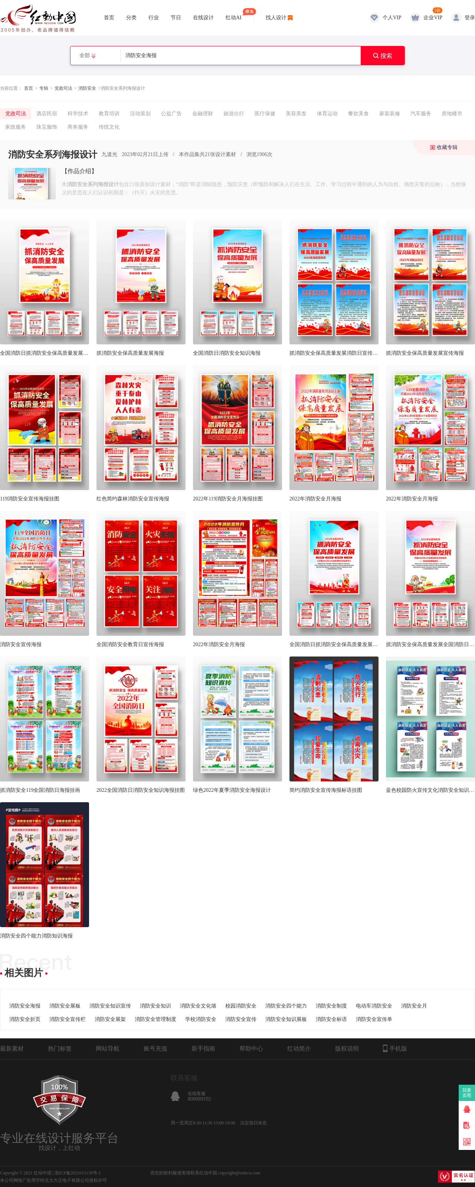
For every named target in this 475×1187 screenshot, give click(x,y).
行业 (153, 17)
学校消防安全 (200, 1019)
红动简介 (299, 1048)
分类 (131, 17)
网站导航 (107, 1048)
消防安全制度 (331, 1006)
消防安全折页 (24, 1019)
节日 (176, 17)
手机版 (395, 1048)
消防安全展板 (65, 1006)
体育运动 (327, 113)
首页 (109, 17)
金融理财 (202, 113)
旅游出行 (233, 113)
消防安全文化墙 (198, 1006)
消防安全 (87, 88)
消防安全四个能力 (286, 1006)
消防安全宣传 (240, 1019)
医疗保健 (265, 113)
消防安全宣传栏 (67, 1019)
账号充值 (155, 1048)
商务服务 (78, 127)
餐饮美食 (358, 113)
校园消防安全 (240, 1006)
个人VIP (392, 17)
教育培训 (109, 113)
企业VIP (432, 17)
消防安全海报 (24, 1006)
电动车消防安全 (374, 1006)
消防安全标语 (331, 1019)
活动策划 (140, 113)
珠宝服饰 (46, 127)
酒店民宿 (46, 113)
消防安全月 (414, 1006)
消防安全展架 (110, 1019)
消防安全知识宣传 (110, 1006)
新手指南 (203, 1048)
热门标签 (60, 1048)
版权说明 (347, 1048)
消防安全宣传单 (374, 1019)
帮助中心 (251, 1048)
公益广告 (171, 113)
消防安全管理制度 (155, 1019)
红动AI (234, 14)
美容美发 (296, 113)
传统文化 (109, 127)
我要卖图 (467, 1093)
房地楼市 (452, 113)
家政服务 (15, 127)
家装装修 (389, 113)
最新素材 (12, 1048)
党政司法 (63, 88)
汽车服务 (420, 113)
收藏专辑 (447, 147)
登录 (470, 17)
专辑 (43, 88)
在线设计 (203, 17)
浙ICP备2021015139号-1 (78, 1173)
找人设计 (276, 17)
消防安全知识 (155, 1006)
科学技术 (78, 113)
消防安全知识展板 (286, 1019)
